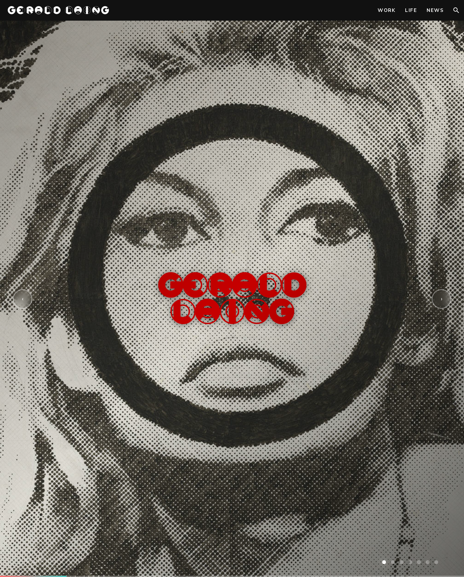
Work (386, 10)
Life (411, 10)
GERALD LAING (59, 10)
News (435, 10)
